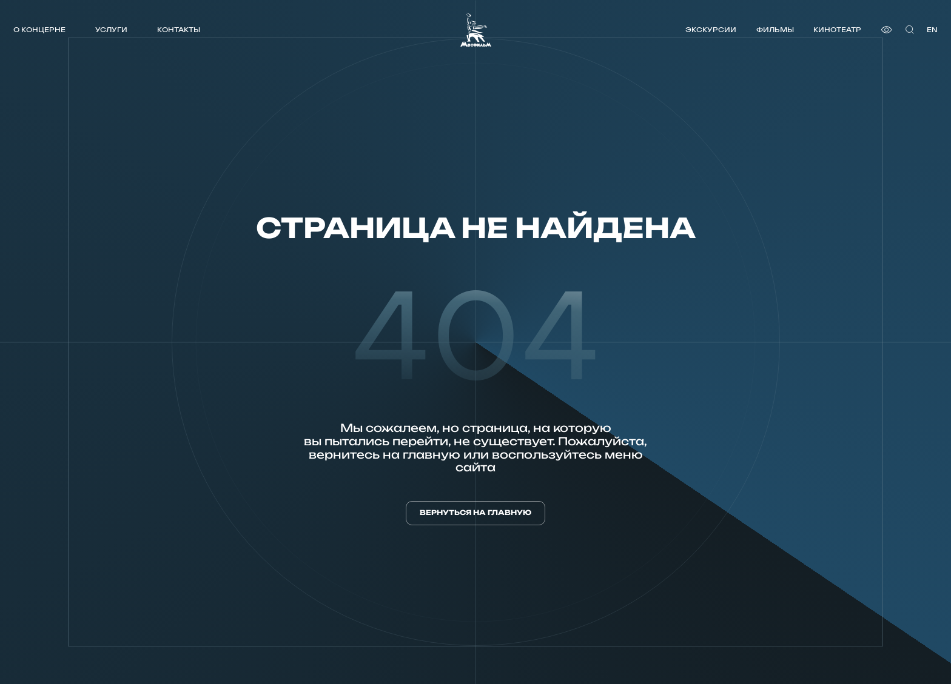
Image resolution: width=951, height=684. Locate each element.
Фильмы (775, 29)
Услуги (111, 29)
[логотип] (475, 29)
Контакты (178, 29)
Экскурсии (710, 29)
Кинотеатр (837, 29)
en (932, 29)
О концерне (39, 29)
